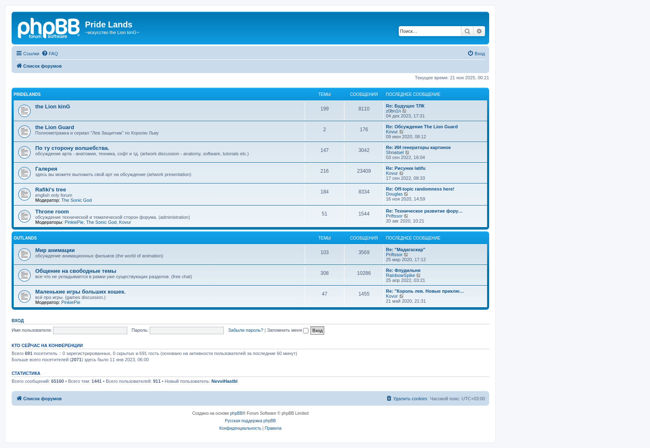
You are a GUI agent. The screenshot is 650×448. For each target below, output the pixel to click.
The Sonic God (76, 200)
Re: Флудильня (403, 270)
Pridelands (27, 94)
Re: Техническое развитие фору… (424, 210)
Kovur (392, 131)
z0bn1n (393, 110)
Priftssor (394, 215)
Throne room (52, 211)
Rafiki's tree (50, 189)
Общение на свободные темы (75, 271)
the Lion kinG (52, 106)
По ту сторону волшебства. (72, 148)
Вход (18, 320)
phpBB (236, 413)
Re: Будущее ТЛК (405, 105)
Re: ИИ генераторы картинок (418, 147)
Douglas (394, 193)
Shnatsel (395, 152)
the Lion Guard (54, 127)
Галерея (46, 169)
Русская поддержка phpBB (250, 421)
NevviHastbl (224, 381)
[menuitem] (49, 54)
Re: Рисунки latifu (405, 168)
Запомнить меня (287, 330)
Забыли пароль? (245, 330)
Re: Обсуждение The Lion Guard (422, 126)
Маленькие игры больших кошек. (80, 292)
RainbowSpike (400, 275)
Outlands (25, 238)
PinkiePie (74, 222)
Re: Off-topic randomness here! (420, 188)
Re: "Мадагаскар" (405, 249)
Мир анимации (55, 250)
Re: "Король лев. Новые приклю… (425, 291)
